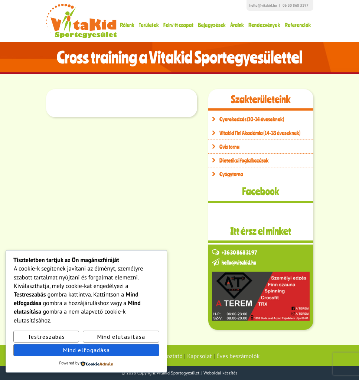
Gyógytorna (225, 174)
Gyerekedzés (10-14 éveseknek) (246, 119)
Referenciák (298, 25)
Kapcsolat (199, 356)
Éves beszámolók (238, 356)
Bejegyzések (212, 25)
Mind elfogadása (86, 350)
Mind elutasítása (121, 336)
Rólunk (127, 25)
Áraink (237, 25)
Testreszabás (46, 336)
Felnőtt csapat (178, 25)
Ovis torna (223, 146)
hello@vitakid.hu (263, 5)
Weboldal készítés (220, 373)
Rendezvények (264, 25)
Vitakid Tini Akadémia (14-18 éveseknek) (254, 133)
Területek (149, 25)
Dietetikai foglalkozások (238, 160)
